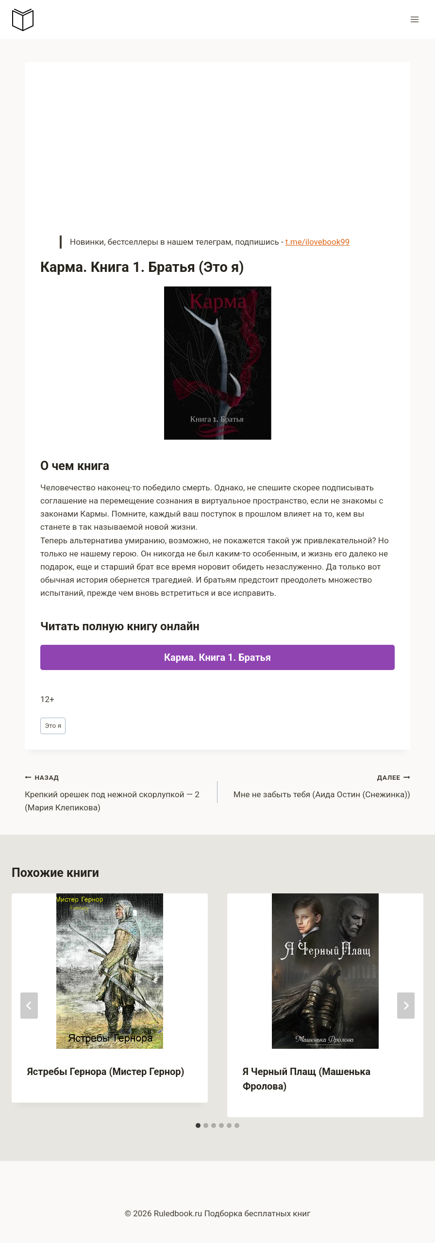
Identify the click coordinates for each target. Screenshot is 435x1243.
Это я (53, 725)
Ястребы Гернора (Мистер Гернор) (105, 1071)
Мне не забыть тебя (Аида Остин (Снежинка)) (318, 785)
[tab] (198, 1125)
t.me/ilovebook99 (317, 242)
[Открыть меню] (414, 19)
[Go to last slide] (29, 1005)
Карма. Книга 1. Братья (217, 657)
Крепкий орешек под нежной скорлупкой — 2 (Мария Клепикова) (117, 791)
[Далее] (406, 1005)
